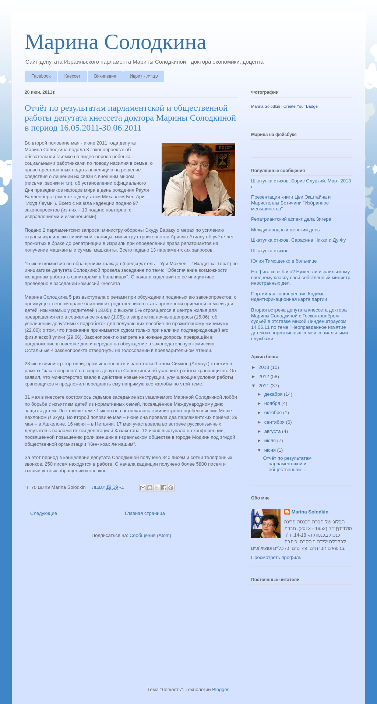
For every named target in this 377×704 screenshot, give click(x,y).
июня (270, 450)
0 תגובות (100, 487)
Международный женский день (285, 229)
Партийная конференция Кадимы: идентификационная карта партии (289, 296)
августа (273, 431)
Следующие (43, 513)
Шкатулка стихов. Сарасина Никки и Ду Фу (298, 240)
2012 (264, 376)
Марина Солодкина (116, 41)
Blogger (220, 689)
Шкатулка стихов (270, 250)
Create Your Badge (300, 106)
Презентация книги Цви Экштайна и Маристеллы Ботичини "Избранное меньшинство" (291, 202)
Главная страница (145, 513)
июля (270, 440)
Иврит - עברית (144, 76)
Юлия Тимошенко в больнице (284, 261)
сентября (275, 422)
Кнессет (72, 76)
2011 (264, 385)
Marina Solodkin (265, 106)
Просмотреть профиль (276, 557)
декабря (274, 394)
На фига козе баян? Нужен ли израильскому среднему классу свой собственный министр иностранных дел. (300, 277)
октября (273, 412)
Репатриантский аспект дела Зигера (291, 219)
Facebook (41, 76)
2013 (264, 367)
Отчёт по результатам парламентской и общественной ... (287, 463)
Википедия (105, 76)
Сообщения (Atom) (150, 535)
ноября (273, 403)
